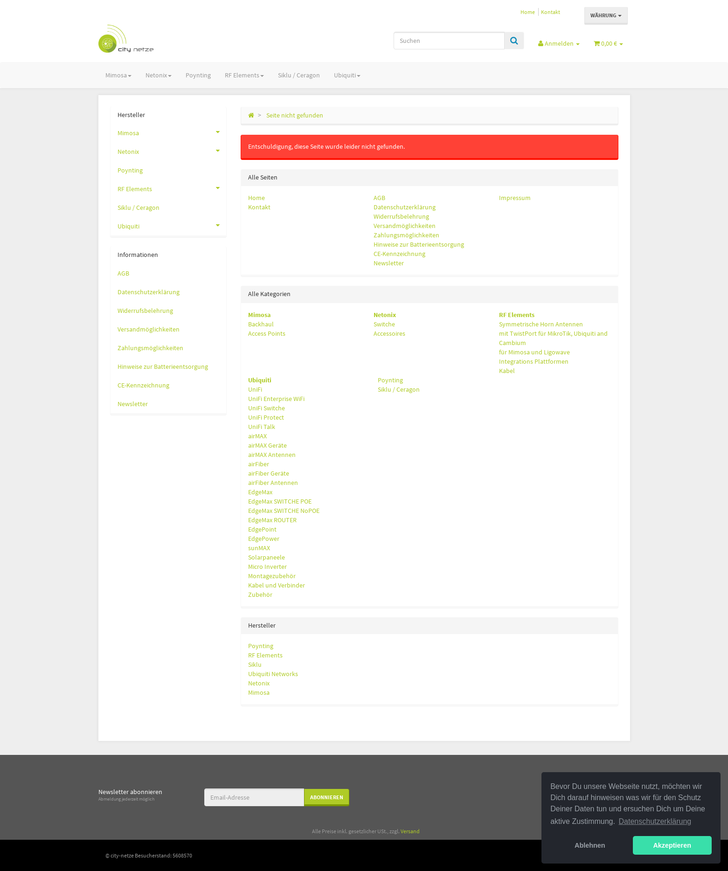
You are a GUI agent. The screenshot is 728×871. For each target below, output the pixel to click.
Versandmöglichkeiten (405, 225)
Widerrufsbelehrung (401, 216)
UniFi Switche (266, 408)
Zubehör (260, 594)
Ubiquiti (347, 75)
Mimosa (118, 75)
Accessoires (389, 333)
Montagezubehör (272, 576)
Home (527, 11)
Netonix (159, 75)
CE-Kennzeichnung (399, 253)
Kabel (507, 370)
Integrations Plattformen (534, 361)
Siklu (255, 664)
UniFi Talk (261, 426)
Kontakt (550, 11)
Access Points (266, 333)
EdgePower (263, 538)
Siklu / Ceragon (299, 75)
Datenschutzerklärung (405, 207)
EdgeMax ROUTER (272, 520)
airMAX (257, 436)
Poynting (198, 75)
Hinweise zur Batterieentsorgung (419, 244)
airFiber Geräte (268, 473)
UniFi (255, 389)
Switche (384, 324)
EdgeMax (260, 492)
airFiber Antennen (273, 482)
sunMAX (259, 548)
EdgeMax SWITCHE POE (280, 501)
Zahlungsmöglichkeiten (406, 235)
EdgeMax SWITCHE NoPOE (283, 510)
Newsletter (389, 263)
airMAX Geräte (267, 445)
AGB (379, 198)
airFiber (258, 464)
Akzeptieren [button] (672, 845)
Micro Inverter (267, 566)
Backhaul (261, 324)
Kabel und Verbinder (276, 585)
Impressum (515, 198)
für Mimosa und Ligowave (534, 352)
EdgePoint (262, 529)
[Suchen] (449, 40)
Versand (410, 831)
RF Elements (244, 75)
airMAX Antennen (272, 454)
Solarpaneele (266, 557)
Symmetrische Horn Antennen (541, 324)
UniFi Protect (266, 417)
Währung (606, 15)
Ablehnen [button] (590, 845)
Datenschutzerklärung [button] (655, 821)
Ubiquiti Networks (273, 674)
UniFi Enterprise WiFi (276, 398)
